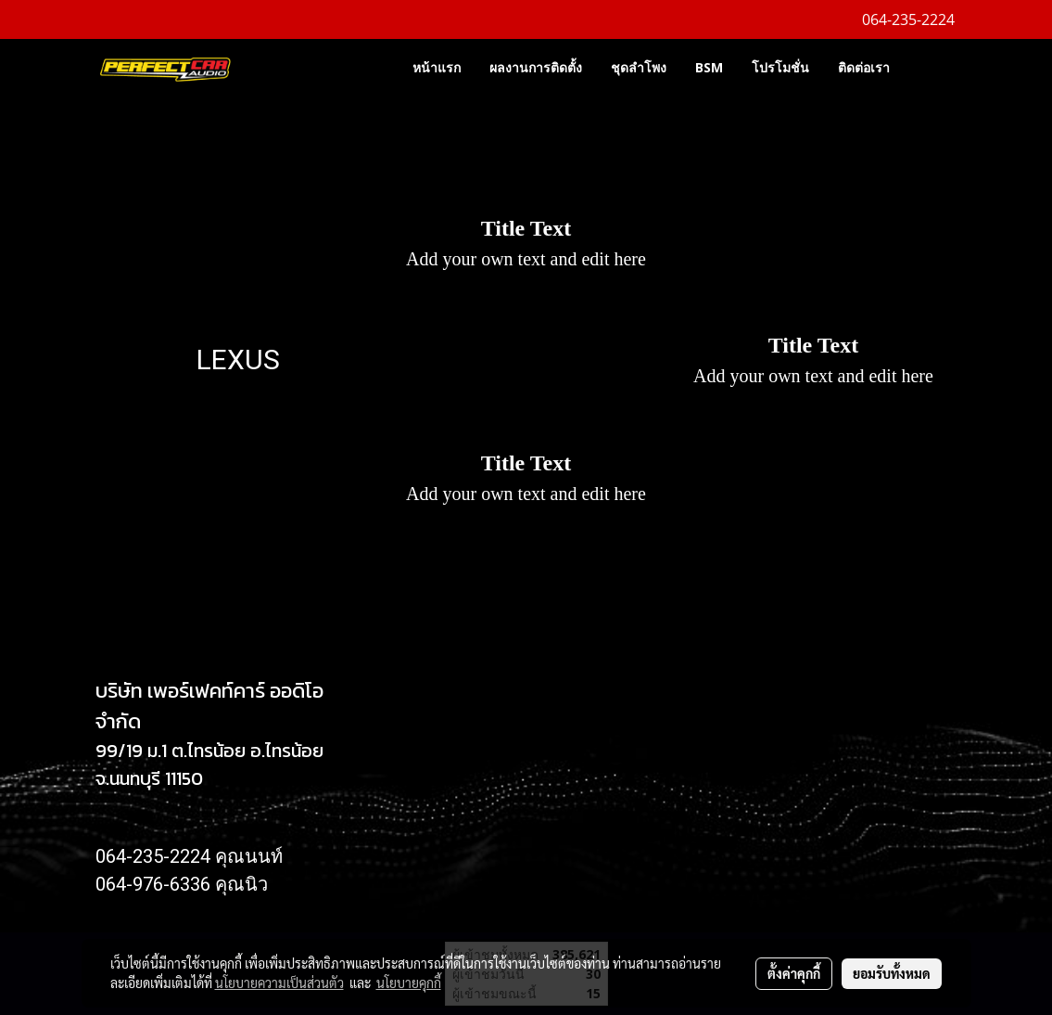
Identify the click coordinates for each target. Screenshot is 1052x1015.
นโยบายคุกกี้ (408, 982)
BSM (709, 67)
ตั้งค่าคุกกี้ (793, 973)
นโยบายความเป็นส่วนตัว (279, 982)
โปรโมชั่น (780, 67)
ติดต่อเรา (864, 67)
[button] (931, 66)
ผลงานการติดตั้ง (535, 67)
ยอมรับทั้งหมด (892, 973)
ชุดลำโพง (638, 67)
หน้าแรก (436, 67)
